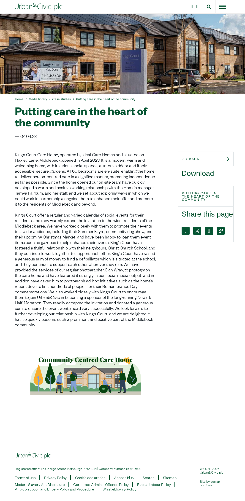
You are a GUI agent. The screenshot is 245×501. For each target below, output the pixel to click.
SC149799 (134, 468)
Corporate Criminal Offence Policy (101, 484)
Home (19, 99)
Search (149, 477)
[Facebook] (186, 231)
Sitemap (170, 477)
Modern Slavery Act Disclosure (40, 484)
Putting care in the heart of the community (105, 99)
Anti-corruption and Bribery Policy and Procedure (54, 488)
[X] (197, 231)
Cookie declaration (90, 477)
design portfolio (210, 483)
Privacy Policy (55, 477)
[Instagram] (191, 6)
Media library (38, 99)
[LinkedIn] (198, 6)
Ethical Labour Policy (154, 484)
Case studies (61, 99)
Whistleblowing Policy (119, 488)
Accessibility (124, 477)
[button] (209, 6)
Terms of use (25, 477)
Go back (190, 159)
